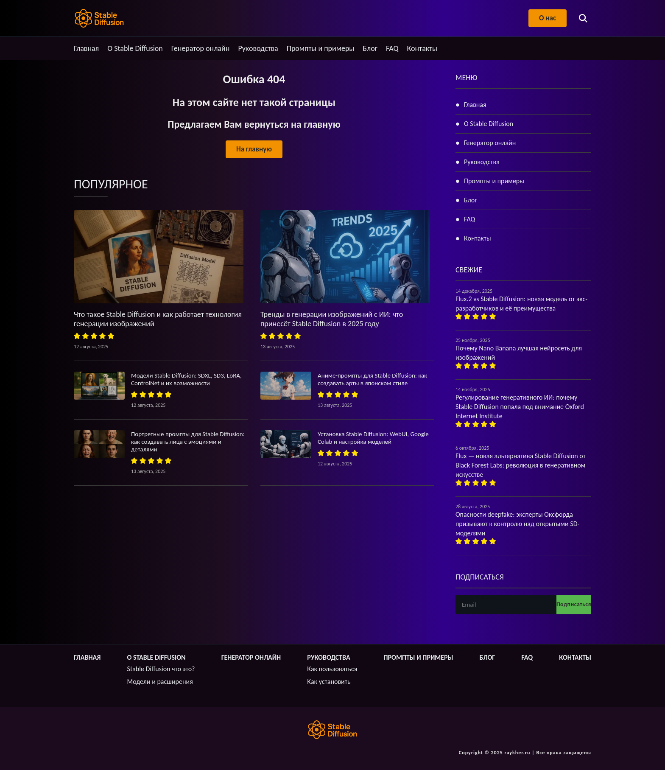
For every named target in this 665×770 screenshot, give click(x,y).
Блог (370, 48)
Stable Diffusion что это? (161, 669)
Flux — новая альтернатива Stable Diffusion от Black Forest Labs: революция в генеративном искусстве (520, 465)
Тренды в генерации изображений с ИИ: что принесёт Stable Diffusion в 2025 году (331, 319)
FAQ (392, 48)
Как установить (328, 682)
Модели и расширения (160, 682)
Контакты (422, 48)
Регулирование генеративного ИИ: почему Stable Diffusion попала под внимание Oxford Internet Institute (519, 406)
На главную (254, 149)
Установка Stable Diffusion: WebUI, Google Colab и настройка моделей (373, 437)
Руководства (258, 48)
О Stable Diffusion (135, 48)
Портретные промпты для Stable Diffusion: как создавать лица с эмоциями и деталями (188, 441)
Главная (86, 48)
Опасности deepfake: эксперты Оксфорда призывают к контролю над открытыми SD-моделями (517, 523)
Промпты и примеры (321, 48)
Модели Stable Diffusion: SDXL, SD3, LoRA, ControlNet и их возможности (186, 379)
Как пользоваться (332, 669)
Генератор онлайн (200, 48)
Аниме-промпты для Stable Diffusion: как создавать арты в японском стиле (372, 379)
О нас (547, 18)
